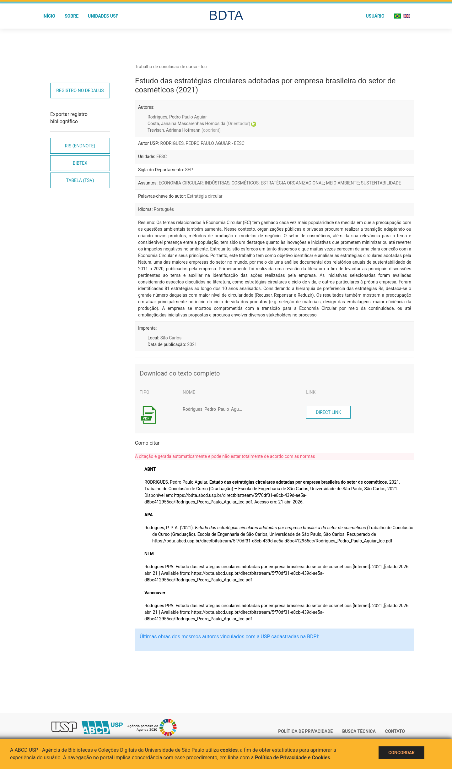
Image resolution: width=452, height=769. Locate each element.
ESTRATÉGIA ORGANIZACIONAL (292, 182)
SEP (189, 169)
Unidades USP (103, 16)
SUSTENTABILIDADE (381, 182)
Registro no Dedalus (80, 90)
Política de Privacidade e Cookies (292, 758)
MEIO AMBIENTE (342, 182)
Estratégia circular (204, 196)
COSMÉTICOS (245, 182)
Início (48, 16)
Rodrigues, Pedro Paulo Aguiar (177, 116)
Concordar (401, 752)
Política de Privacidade (305, 731)
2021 (192, 344)
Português (164, 209)
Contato (395, 731)
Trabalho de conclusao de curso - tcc (171, 66)
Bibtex (80, 163)
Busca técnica (359, 731)
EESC (161, 156)
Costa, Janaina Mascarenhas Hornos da (199, 123)
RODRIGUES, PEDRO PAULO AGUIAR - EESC (202, 143)
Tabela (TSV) (80, 180)
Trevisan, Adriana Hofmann (184, 130)
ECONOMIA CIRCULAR (181, 182)
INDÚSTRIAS (217, 182)
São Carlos (170, 337)
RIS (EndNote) (80, 145)
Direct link (328, 412)
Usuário (375, 16)
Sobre (71, 16)
